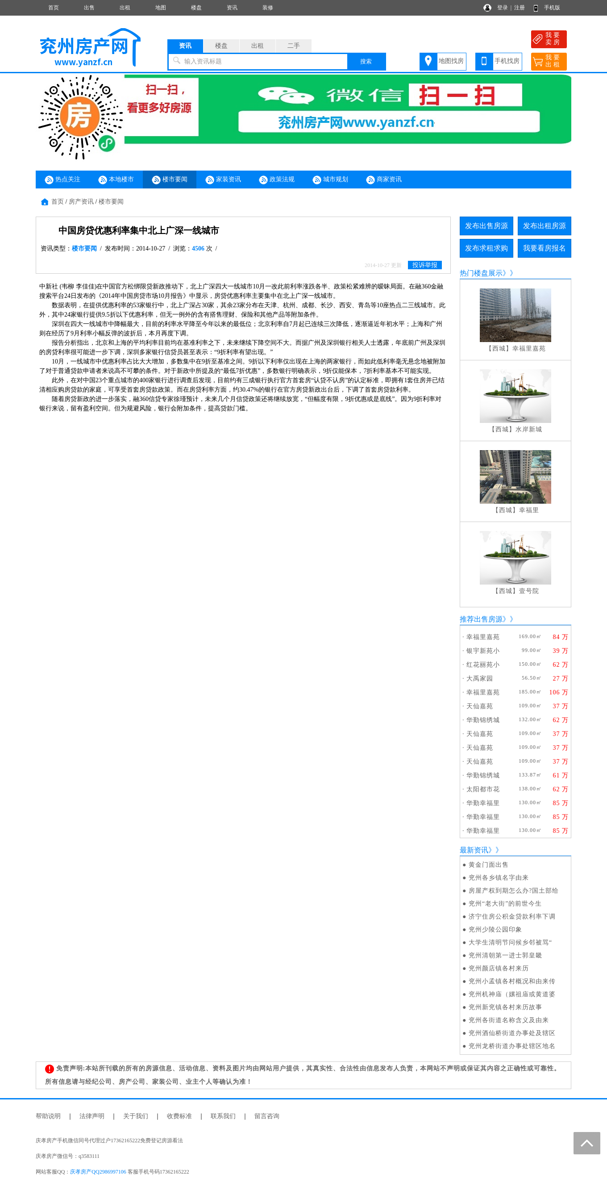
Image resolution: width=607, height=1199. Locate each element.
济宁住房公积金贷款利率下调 (512, 916)
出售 (89, 7)
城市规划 (330, 179)
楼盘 (196, 7)
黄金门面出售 (489, 864)
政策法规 (277, 179)
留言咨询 (266, 1116)
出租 (125, 7)
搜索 (366, 61)
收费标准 (179, 1116)
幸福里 (529, 510)
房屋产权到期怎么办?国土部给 (514, 890)
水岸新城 (529, 429)
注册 (519, 7)
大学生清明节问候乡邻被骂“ (510, 942)
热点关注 (62, 179)
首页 (53, 7)
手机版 (552, 7)
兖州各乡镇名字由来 (499, 877)
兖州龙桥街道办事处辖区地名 (512, 1046)
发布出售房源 (486, 226)
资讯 (232, 7)
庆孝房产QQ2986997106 (98, 1172)
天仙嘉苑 (479, 706)
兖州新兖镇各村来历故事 (505, 1007)
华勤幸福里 (483, 803)
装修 (267, 7)
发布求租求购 (486, 248)
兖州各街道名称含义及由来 (509, 1020)
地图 (160, 7)
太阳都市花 (483, 789)
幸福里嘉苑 (529, 348)
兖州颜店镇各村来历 (499, 968)
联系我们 (223, 1116)
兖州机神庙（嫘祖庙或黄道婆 (512, 994)
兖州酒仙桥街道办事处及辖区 (512, 1033)
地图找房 (451, 61)
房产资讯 (81, 201)
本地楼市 (116, 179)
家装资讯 (223, 179)
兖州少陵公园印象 (495, 929)
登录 (502, 7)
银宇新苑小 (483, 651)
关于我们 (135, 1116)
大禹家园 (479, 678)
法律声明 (91, 1116)
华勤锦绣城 (483, 720)
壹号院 (529, 591)
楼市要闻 (169, 179)
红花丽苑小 (483, 664)
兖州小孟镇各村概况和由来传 (512, 981)
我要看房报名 (544, 248)
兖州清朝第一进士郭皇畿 (505, 955)
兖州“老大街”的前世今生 (505, 903)
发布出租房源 (544, 226)
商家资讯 (384, 179)
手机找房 (507, 61)
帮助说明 (48, 1116)
